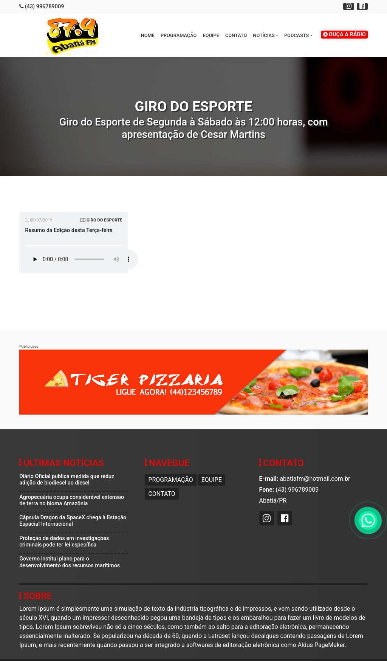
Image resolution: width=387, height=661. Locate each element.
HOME (148, 35)
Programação (179, 35)
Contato (236, 35)
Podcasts (296, 35)
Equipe (211, 35)
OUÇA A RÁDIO (344, 34)
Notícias (263, 35)
